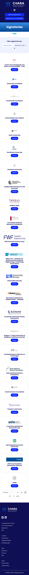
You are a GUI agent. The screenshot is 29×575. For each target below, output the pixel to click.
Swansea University (14, 169)
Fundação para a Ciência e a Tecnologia (14, 355)
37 (17, 492)
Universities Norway (14, 281)
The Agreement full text (8, 523)
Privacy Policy (5, 563)
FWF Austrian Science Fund (14, 241)
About (3, 561)
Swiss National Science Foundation (14, 374)
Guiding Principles (6, 540)
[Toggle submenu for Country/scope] (12, 45)
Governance (5, 538)
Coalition (4, 536)
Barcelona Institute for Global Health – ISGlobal (14, 298)
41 (13, 496)
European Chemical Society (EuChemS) (14, 317)
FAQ (3, 530)
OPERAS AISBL (14, 205)
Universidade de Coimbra (14, 118)
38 (21, 492)
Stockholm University (14, 152)
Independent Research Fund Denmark (14, 187)
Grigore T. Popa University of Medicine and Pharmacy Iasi (14, 336)
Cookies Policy (5, 565)
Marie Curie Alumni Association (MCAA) (14, 464)
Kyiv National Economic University (14, 446)
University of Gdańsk (14, 84)
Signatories (5, 528)
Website (14, 69)
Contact (4, 553)
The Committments (7, 525)
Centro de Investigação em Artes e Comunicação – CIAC (14, 65)
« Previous (5, 492)
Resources (4, 550)
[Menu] (14, 10)
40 (10, 496)
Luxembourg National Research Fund (15, 427)
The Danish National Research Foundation (14, 223)
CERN (14, 483)
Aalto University (14, 135)
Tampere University (14, 409)
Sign (3, 555)
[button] (14, 48)
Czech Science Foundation (14, 392)
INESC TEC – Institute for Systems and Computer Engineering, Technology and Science (14, 261)
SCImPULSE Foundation (14, 101)
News (3, 548)
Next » (18, 496)
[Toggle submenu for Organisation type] (25, 45)
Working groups (6, 543)
